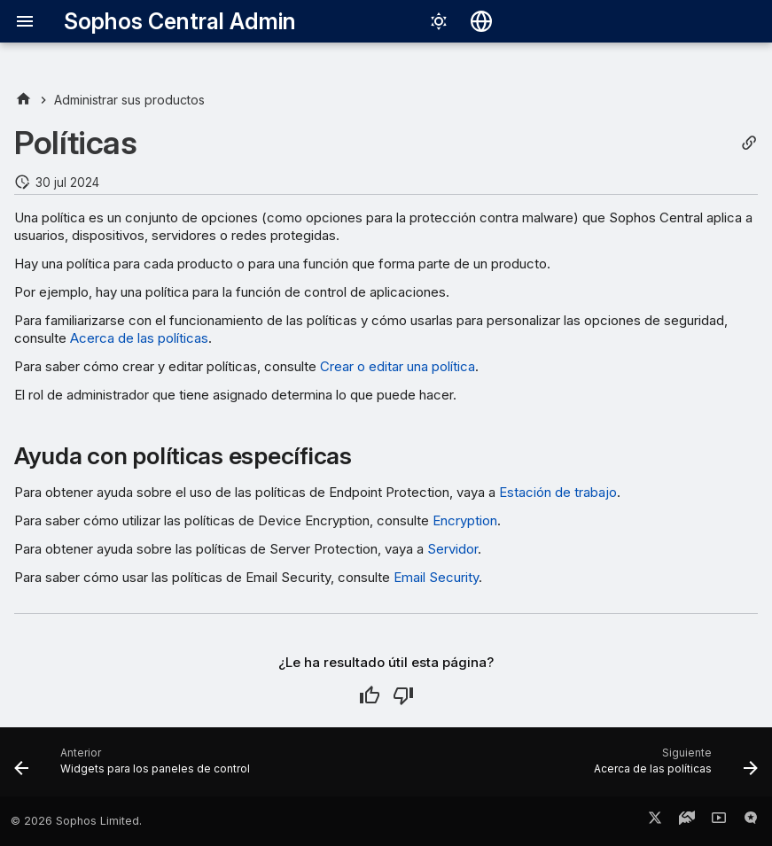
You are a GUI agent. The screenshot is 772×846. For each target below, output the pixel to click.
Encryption (465, 520)
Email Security (436, 577)
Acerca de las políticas (139, 338)
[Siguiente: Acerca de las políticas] (672, 767)
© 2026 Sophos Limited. (76, 820)
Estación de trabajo (558, 492)
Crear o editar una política (397, 366)
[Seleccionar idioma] (481, 21)
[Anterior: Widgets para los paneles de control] (135, 767)
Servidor (452, 548)
